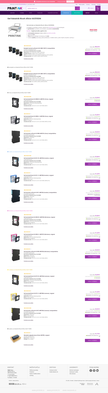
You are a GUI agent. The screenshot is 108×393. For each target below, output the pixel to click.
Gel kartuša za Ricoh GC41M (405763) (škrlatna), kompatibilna (41, 251)
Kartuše (12, 12)
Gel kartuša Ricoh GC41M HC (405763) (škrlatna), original (39, 217)
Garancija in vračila (73, 372)
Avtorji (98, 380)
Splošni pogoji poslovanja (91, 380)
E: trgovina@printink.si (12, 375)
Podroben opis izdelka (28, 58)
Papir (30, 12)
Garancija (93, 4)
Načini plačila (82, 4)
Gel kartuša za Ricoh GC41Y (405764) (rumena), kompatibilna (40, 310)
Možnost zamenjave (74, 370)
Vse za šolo (77, 12)
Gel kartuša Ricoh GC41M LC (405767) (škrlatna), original (39, 234)
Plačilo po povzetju (34, 370)
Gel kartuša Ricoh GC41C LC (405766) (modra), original (39, 175)
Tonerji (22, 12)
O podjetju (10, 377)
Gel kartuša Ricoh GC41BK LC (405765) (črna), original (38, 116)
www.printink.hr (53, 390)
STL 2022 (67, 380)
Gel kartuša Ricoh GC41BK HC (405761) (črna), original (38, 99)
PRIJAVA (91, 8)
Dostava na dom (53, 370)
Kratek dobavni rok (54, 372)
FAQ (76, 4)
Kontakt (98, 4)
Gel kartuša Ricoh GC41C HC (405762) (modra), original (39, 158)
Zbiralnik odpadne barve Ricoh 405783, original (36, 335)
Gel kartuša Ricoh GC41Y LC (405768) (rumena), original (39, 293)
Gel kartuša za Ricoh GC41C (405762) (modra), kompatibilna (40, 192)
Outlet (88, 12)
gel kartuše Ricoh (52, 27)
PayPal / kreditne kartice (35, 373)
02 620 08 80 (22, 4)
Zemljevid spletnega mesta (79, 380)
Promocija (66, 12)
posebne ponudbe (51, 33)
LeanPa (31, 375)
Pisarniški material (53, 12)
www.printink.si (38, 390)
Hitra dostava (72, 373)
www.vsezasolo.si (69, 390)
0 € (97, 10)
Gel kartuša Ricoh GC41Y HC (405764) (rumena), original (39, 276)
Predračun (32, 372)
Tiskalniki (39, 12)
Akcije (96, 12)
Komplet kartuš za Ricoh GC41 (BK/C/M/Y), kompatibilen (39, 48)
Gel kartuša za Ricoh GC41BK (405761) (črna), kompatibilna (40, 133)
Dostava (88, 4)
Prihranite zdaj (70, 1)
